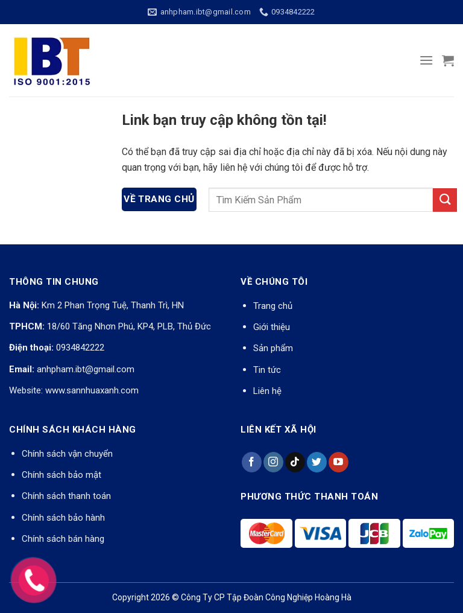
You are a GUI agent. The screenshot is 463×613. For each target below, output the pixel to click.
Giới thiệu (271, 327)
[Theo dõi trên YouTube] (338, 462)
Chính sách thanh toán (66, 496)
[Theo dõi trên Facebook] (252, 462)
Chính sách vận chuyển (67, 453)
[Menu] (426, 60)
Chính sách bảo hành (63, 517)
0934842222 (80, 347)
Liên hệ (267, 391)
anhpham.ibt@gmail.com (85, 369)
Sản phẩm (273, 348)
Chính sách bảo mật (61, 474)
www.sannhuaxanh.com (92, 390)
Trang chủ (272, 305)
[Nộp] (445, 200)
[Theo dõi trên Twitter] (317, 462)
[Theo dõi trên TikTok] (295, 462)
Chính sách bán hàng (63, 538)
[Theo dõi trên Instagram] (273, 462)
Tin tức (267, 369)
